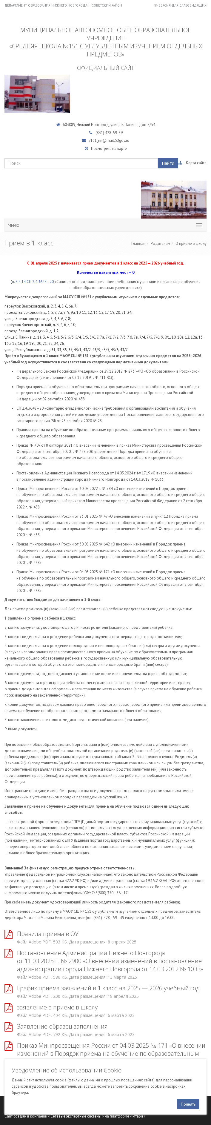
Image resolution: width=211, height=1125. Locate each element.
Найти (168, 163)
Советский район (107, 5)
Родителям (160, 243)
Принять (188, 1104)
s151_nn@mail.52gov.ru (109, 140)
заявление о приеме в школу (57, 1007)
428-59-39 (114, 132)
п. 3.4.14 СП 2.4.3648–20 (33, 281)
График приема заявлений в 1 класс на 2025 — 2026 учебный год (108, 988)
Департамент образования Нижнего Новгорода (45, 5)
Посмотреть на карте (109, 148)
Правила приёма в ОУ (47, 934)
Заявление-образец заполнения (62, 1026)
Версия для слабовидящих (182, 5)
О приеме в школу (191, 243)
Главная (138, 243)
